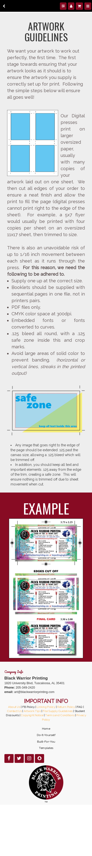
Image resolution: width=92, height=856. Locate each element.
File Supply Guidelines (58, 711)
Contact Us (14, 711)
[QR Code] (63, 6)
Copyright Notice (32, 715)
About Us (14, 706)
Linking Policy (46, 706)
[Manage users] (71, 6)
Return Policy (66, 706)
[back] (4, 6)
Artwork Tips (32, 711)
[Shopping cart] (79, 6)
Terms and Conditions (59, 715)
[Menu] (87, 6)
